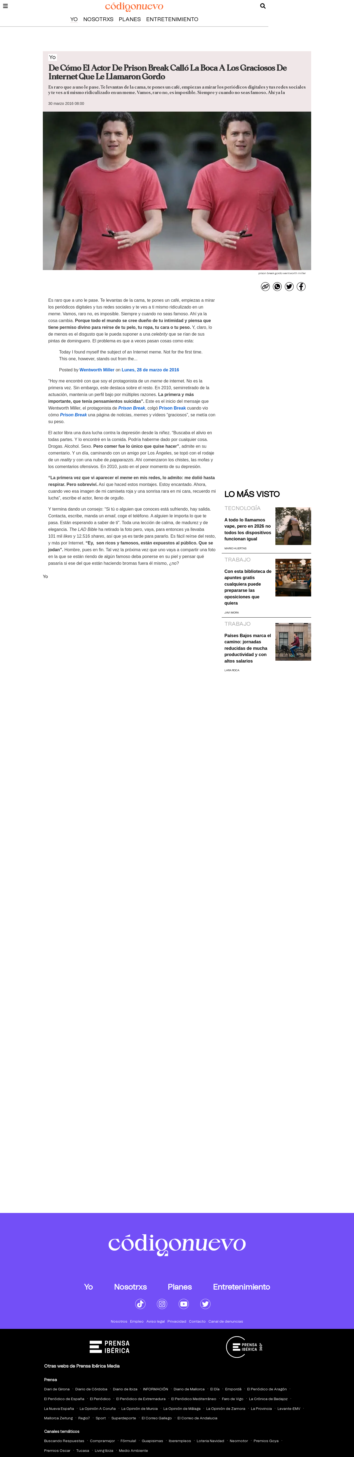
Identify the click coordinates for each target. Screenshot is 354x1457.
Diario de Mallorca (189, 1389)
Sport (101, 1418)
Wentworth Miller (97, 370)
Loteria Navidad (210, 1441)
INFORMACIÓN (155, 1389)
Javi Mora (231, 612)
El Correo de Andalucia (197, 1418)
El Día (215, 1389)
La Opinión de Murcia (139, 1409)
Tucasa (82, 1451)
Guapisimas (152, 1441)
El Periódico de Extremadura (141, 1399)
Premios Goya (266, 1441)
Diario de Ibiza (125, 1389)
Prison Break (131, 408)
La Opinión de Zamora (225, 1409)
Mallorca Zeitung (58, 1418)
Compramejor (102, 1441)
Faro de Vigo (232, 1399)
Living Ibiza (104, 1451)
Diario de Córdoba (91, 1389)
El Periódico (100, 1399)
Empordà (233, 1389)
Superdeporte (123, 1418)
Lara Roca (231, 670)
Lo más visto (252, 495)
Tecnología (242, 508)
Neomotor (239, 1441)
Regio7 (84, 1418)
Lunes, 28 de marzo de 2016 (150, 370)
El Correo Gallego (157, 1418)
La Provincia (261, 1409)
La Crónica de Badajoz (268, 1399)
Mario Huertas (235, 548)
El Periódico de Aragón (267, 1389)
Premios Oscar (57, 1451)
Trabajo (237, 560)
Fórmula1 (128, 1441)
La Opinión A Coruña (98, 1409)
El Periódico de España (64, 1399)
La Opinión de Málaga (182, 1409)
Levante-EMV (289, 1409)
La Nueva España (59, 1409)
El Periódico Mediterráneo (193, 1399)
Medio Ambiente (133, 1451)
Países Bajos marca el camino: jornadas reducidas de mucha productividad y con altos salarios (247, 648)
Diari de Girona (57, 1389)
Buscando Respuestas (64, 1441)
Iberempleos (180, 1441)
